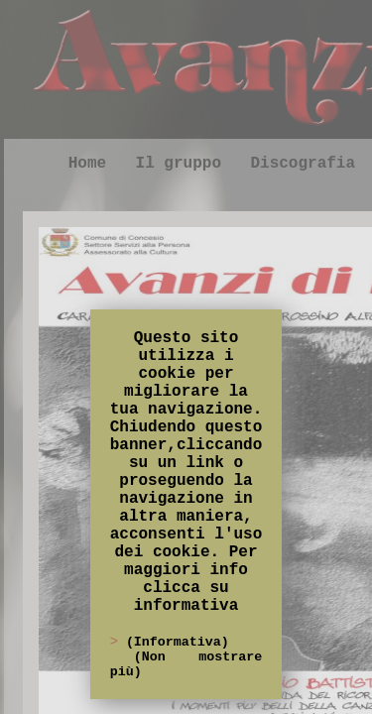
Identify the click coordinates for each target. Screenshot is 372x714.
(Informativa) (177, 642)
